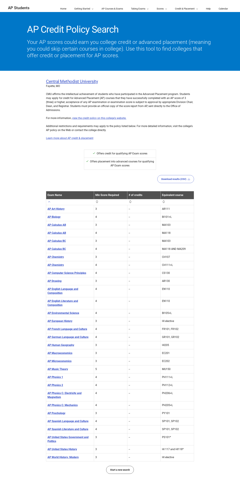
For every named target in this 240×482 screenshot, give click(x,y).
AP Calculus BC (57, 241)
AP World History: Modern (63, 457)
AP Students (19, 8)
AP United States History (62, 449)
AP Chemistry (56, 257)
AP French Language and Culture (67, 329)
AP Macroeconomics (60, 353)
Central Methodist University (72, 81)
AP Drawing (55, 281)
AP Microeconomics (60, 361)
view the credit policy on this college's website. (99, 118)
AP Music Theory (58, 369)
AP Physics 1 (55, 377)
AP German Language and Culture (68, 337)
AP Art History (56, 208)
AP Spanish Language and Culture (68, 421)
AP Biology (54, 216)
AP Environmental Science (63, 313)
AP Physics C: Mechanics (63, 405)
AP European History (60, 321)
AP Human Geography (61, 345)
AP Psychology (56, 413)
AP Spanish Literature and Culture (68, 429)
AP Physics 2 (55, 385)
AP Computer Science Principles (67, 273)
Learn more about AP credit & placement (69, 138)
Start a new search (120, 469)
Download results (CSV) (175, 179)
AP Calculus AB (57, 224)
